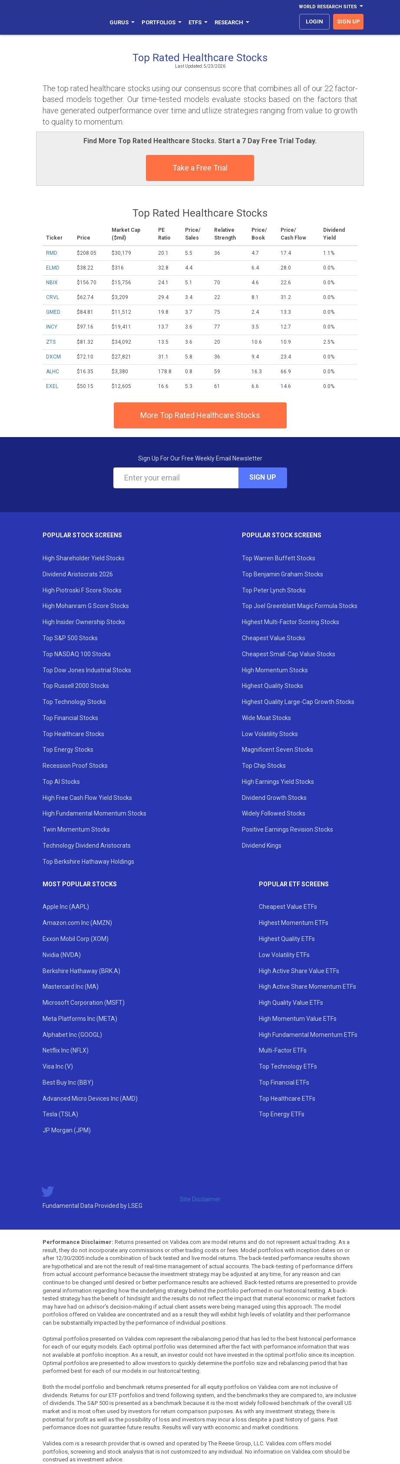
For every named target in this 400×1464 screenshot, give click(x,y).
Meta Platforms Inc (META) (80, 1018)
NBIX (52, 283)
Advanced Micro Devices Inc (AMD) (90, 1098)
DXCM (53, 357)
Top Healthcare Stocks (73, 733)
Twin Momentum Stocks (76, 829)
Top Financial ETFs (284, 1082)
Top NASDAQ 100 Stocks (77, 654)
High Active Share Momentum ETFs (307, 986)
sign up (348, 21)
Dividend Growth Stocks (274, 797)
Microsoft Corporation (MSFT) (84, 1002)
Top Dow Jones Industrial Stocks (87, 670)
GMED (53, 312)
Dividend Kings (261, 845)
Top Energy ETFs (281, 1114)
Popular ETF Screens (294, 884)
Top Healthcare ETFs (287, 1098)
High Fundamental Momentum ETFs (308, 1034)
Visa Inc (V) (58, 1066)
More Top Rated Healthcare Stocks (200, 415)
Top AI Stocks (61, 781)
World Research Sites (331, 7)
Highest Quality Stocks (272, 685)
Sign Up (262, 477)
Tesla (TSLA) (60, 1114)
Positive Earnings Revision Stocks (287, 829)
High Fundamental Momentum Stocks (94, 813)
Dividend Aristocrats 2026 (78, 574)
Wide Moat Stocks (266, 717)
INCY (51, 327)
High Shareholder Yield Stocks (84, 558)
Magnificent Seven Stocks (277, 749)
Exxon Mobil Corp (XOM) (76, 938)
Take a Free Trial (200, 167)
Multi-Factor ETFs (283, 1050)
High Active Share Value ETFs (299, 970)
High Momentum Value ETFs (298, 1018)
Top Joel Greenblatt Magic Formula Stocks (299, 605)
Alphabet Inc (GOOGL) (72, 1034)
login (314, 21)
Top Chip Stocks (264, 765)
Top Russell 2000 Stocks (76, 685)
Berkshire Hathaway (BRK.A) (81, 970)
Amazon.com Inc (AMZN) (77, 922)
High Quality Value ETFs (291, 1002)
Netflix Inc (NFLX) (66, 1050)
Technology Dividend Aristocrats (87, 845)
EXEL (52, 386)
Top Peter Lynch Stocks (274, 590)
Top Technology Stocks (74, 701)
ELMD (53, 268)
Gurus (122, 22)
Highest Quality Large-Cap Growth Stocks (298, 701)
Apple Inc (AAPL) (66, 906)
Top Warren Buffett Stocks (278, 558)
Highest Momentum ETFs (293, 922)
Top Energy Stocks (68, 749)
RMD (51, 253)
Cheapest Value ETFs (288, 906)
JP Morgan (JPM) (67, 1130)
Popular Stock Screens (82, 535)
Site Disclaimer (200, 1199)
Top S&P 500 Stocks (70, 638)
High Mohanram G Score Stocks (86, 605)
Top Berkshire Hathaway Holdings (88, 861)
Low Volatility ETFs (284, 954)
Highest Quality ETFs (287, 938)
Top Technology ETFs (288, 1066)
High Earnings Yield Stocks (278, 781)
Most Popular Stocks (80, 884)
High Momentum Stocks (275, 670)
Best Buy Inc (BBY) (68, 1082)
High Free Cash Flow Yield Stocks (87, 797)
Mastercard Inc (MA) (71, 986)
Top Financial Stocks (70, 717)
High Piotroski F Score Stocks (82, 590)
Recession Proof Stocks (75, 765)
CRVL (52, 297)
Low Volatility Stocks (270, 733)
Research (232, 22)
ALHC (52, 371)
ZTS (51, 342)
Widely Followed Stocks (273, 813)
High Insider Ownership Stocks (84, 621)
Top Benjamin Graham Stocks (282, 574)
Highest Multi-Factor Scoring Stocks (290, 621)
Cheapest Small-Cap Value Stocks (288, 654)
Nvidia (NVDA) (62, 954)
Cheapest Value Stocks (273, 638)
